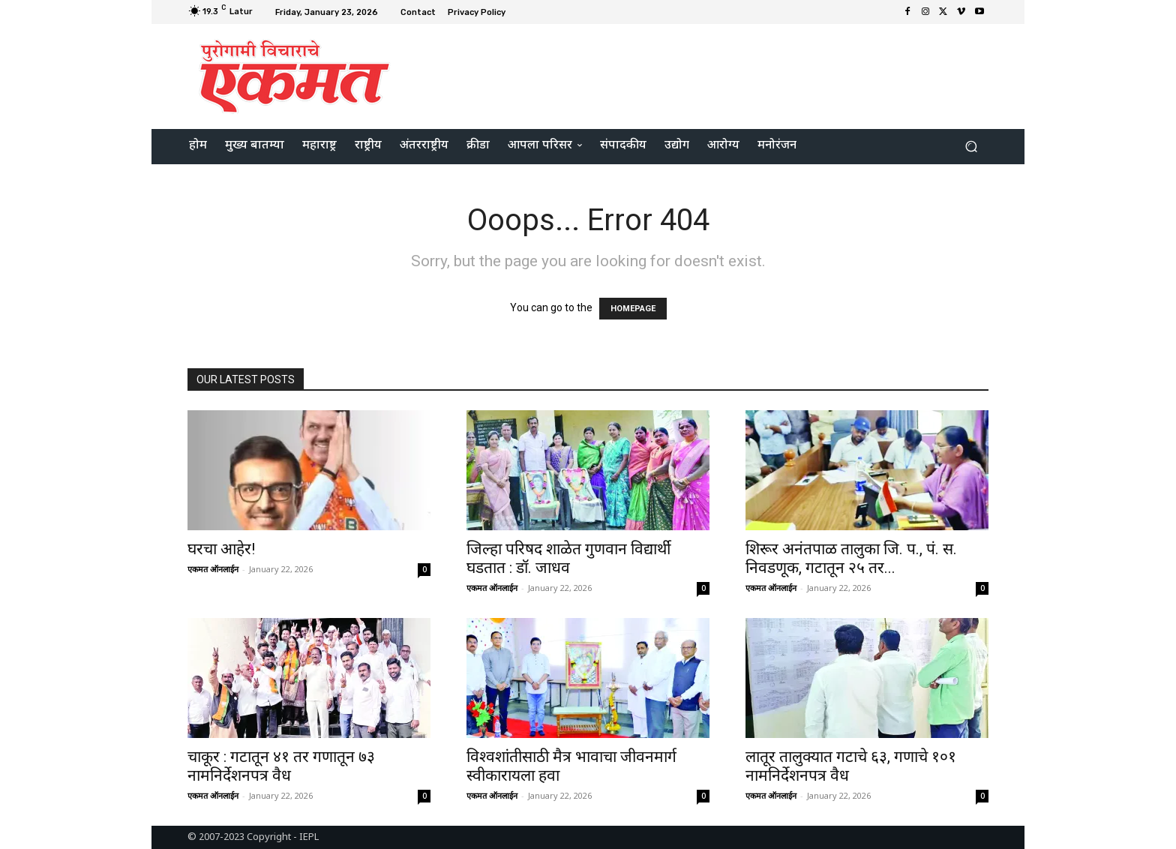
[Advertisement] (713, 74)
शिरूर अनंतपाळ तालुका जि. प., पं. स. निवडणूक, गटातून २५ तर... (851, 558)
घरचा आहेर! (221, 549)
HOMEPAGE (633, 309)
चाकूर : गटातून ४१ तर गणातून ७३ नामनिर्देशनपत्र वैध (281, 766)
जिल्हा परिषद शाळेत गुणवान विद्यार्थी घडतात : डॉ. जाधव (568, 558)
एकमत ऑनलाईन (213, 568)
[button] (970, 146)
